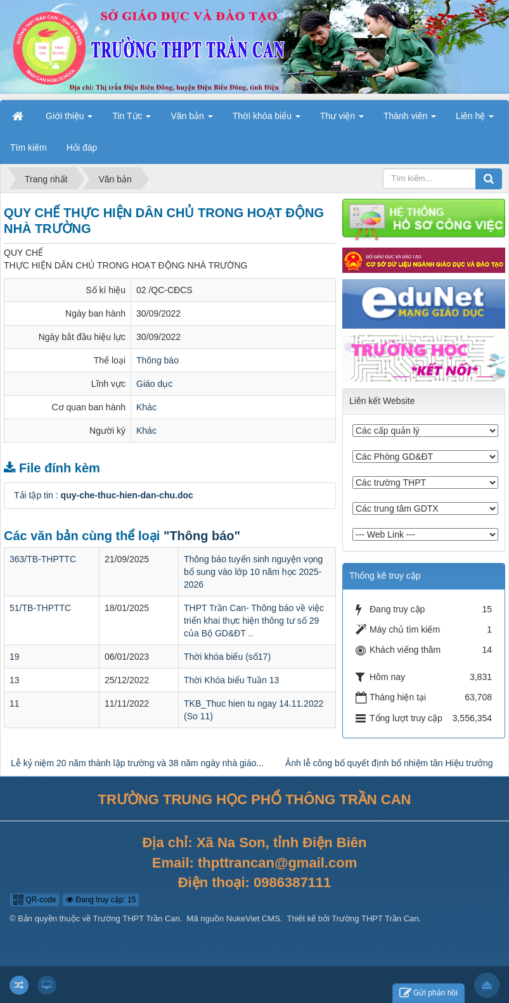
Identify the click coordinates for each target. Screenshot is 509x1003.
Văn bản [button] (191, 120)
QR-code (34, 899)
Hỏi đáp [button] (82, 147)
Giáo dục (154, 384)
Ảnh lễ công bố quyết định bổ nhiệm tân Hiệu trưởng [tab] (389, 763)
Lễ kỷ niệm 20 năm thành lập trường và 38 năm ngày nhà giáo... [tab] (137, 763)
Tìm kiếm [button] (28, 147)
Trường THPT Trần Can (136, 918)
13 (15, 680)
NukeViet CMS (253, 918)
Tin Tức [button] (131, 120)
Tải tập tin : (103, 495)
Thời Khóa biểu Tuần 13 (231, 680)
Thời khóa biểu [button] (266, 120)
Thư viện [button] (342, 120)
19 (15, 657)
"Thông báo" (202, 536)
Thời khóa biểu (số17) (227, 657)
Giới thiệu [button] (69, 120)
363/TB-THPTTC (43, 559)
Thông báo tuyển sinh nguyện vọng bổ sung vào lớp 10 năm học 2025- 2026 (253, 572)
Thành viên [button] (409, 120)
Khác (146, 407)
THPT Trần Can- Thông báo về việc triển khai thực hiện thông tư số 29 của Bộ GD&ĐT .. (254, 620)
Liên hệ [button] (475, 120)
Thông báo (157, 360)
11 (15, 703)
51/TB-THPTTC (40, 608)
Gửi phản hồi (428, 993)
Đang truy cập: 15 (101, 899)
